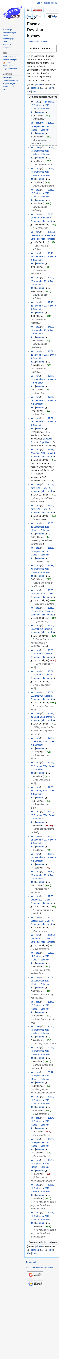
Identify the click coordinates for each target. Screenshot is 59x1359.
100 (51, 88)
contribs (40, 112)
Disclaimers (49, 1268)
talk (33, 112)
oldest (39, 84)
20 (42, 88)
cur (32, 123)
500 (34, 91)
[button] (42, 49)
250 (28, 91)
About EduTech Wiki (34, 1268)
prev (38, 101)
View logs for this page (38, 41)
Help (52, 16)
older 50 (35, 88)
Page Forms (45, 442)
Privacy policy (31, 1262)
